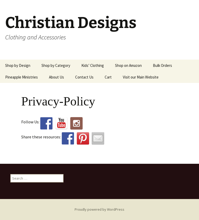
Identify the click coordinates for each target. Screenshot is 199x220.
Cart (108, 77)
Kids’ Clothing (92, 65)
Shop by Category (55, 65)
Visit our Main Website (141, 77)
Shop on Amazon (128, 65)
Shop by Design (17, 65)
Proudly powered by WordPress (99, 209)
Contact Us (84, 77)
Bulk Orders (162, 65)
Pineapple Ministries (21, 77)
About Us (56, 77)
